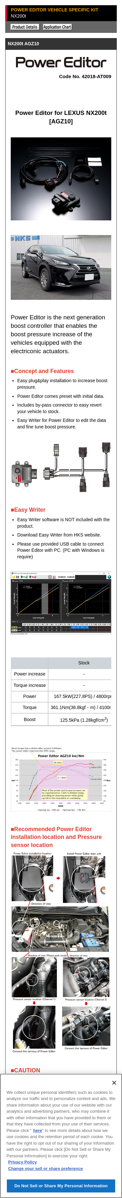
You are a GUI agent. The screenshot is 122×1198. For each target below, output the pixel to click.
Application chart (57, 27)
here (37, 1130)
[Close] (114, 1083)
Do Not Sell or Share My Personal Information (61, 1186)
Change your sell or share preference (45, 1168)
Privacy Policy (22, 1162)
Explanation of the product (25, 27)
